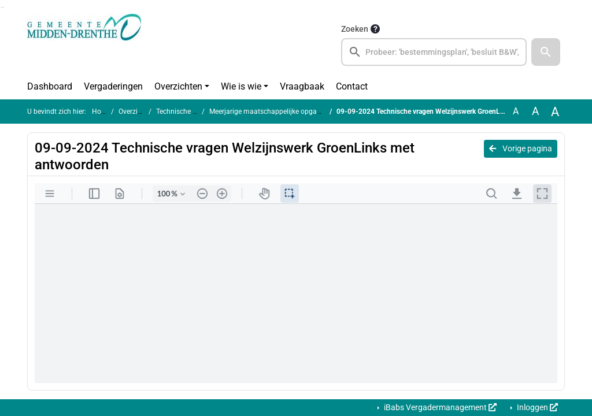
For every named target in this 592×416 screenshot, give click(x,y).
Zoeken (354, 29)
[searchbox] (434, 52)
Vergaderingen (113, 86)
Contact (352, 86)
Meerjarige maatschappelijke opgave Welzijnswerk (287, 111)
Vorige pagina (520, 148)
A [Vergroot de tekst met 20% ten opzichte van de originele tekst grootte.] (535, 111)
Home (101, 111)
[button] (545, 52)
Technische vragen (185, 111)
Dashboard (49, 86)
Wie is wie (241, 86)
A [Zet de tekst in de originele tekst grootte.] (516, 111)
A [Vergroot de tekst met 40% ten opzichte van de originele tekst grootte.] (555, 111)
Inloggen (536, 407)
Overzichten (178, 86)
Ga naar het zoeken (1, 7)
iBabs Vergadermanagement (439, 407)
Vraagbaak (302, 86)
